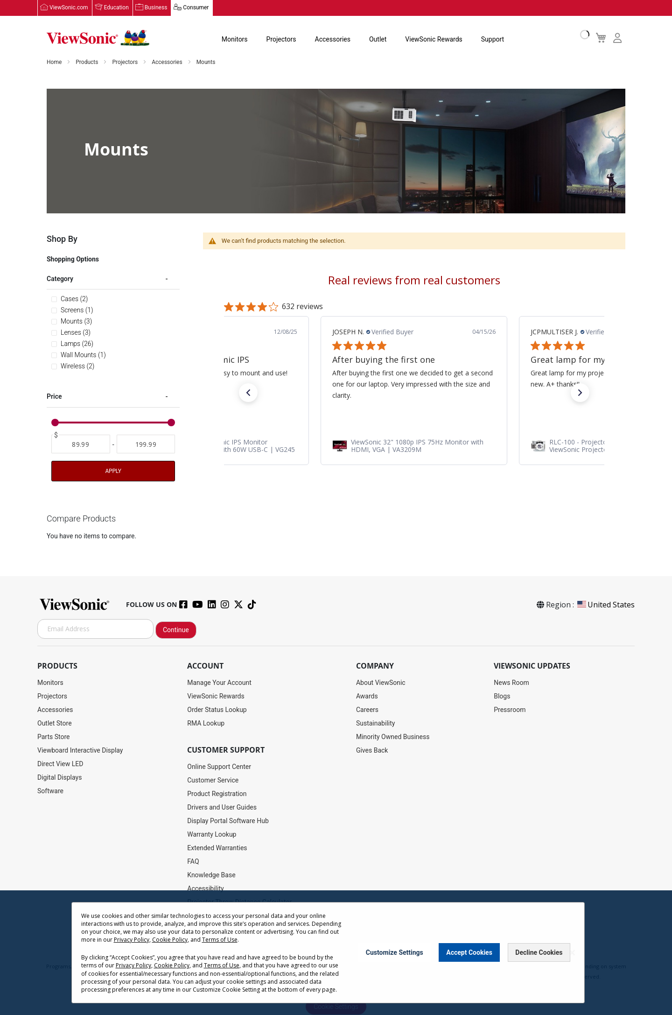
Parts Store (53, 736)
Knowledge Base (211, 875)
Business (156, 8)
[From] (80, 445)
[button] (248, 393)
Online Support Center (219, 766)
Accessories (332, 39)
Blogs (502, 696)
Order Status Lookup (216, 709)
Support (492, 39)
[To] (146, 445)
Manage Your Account (219, 682)
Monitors (235, 39)
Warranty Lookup (211, 834)
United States (605, 604)
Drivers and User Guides (222, 807)
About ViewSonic (381, 682)
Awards (367, 696)
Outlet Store (54, 723)
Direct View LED (60, 764)
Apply (113, 471)
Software (50, 791)
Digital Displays (59, 777)
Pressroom (509, 709)
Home (55, 62)
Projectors (281, 39)
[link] (226, 445)
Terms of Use (220, 940)
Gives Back (372, 750)
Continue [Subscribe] (176, 630)
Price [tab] (54, 397)
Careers (367, 709)
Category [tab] (60, 279)
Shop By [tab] (62, 239)
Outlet (377, 39)
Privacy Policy (131, 940)
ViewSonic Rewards (433, 39)
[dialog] (336, 952)
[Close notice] (572, 953)
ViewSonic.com (68, 8)
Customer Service (212, 780)
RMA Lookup (205, 723)
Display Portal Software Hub (228, 821)
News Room (511, 682)
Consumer (196, 8)
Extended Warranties (217, 848)
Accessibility (205, 888)
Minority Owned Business (393, 736)
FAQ (193, 861)
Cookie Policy (170, 940)
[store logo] (98, 38)
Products (87, 62)
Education (116, 8)
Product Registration (216, 793)
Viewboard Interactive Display (80, 750)
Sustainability (375, 723)
